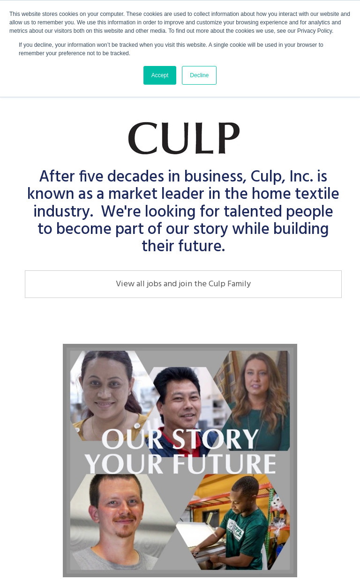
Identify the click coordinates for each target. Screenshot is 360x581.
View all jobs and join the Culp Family (183, 284)
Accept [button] (160, 75)
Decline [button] (199, 75)
